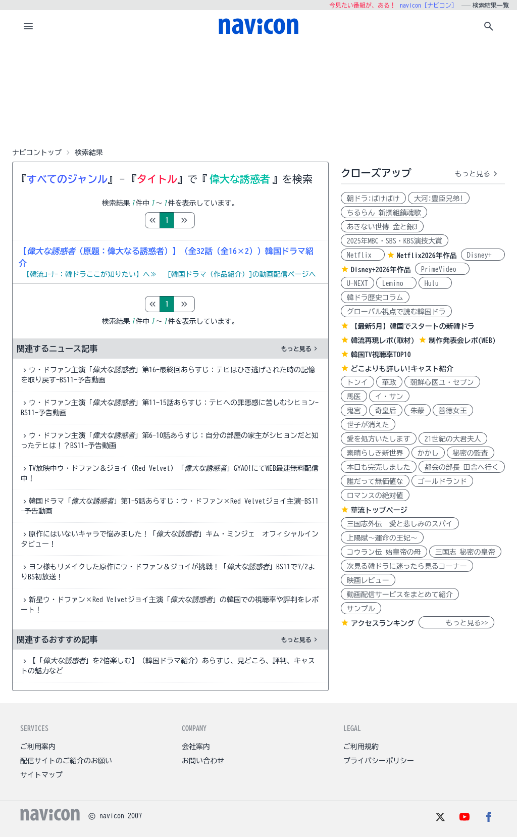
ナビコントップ (37, 152)
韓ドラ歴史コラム (375, 297)
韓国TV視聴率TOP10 (381, 354)
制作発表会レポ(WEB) (462, 340)
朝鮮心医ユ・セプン (442, 382)
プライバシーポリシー (378, 760)
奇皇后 (385, 410)
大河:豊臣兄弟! (438, 198)
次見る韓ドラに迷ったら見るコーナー (407, 566)
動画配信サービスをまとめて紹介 (400, 594)
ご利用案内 (38, 746)
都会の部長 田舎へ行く (462, 467)
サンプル (361, 608)
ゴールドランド (442, 481)
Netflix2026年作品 (427, 255)
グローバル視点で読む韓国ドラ (396, 311)
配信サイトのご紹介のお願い (66, 760)
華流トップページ (379, 510)
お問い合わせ (203, 760)
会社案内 (196, 746)
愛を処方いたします (378, 438)
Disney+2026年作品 (381, 269)
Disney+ (483, 255)
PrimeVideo (442, 269)
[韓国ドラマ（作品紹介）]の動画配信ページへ (242, 274)
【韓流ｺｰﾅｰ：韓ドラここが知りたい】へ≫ (90, 274)
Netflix (363, 255)
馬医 (354, 396)
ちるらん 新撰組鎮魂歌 (384, 212)
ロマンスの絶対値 (375, 495)
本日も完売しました (378, 467)
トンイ (357, 382)
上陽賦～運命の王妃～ (382, 537)
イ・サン (389, 396)
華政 (389, 382)
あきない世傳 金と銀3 (382, 226)
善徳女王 (453, 410)
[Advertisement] (258, 92)
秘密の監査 (470, 453)
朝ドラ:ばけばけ (373, 198)
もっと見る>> (456, 622)
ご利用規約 (361, 746)
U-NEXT (357, 283)
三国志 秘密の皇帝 (465, 552)
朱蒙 (417, 410)
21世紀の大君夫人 (453, 438)
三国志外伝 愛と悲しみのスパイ (400, 523)
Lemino (396, 283)
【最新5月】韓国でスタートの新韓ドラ (413, 326)
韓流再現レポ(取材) (383, 340)
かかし (428, 453)
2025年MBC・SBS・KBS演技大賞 (394, 240)
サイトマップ (41, 774)
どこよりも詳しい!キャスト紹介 (402, 368)
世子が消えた (368, 424)
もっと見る (300, 348)
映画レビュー (368, 580)
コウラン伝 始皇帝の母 (384, 552)
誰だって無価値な (375, 481)
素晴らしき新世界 (375, 453)
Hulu (435, 283)
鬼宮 (354, 410)
